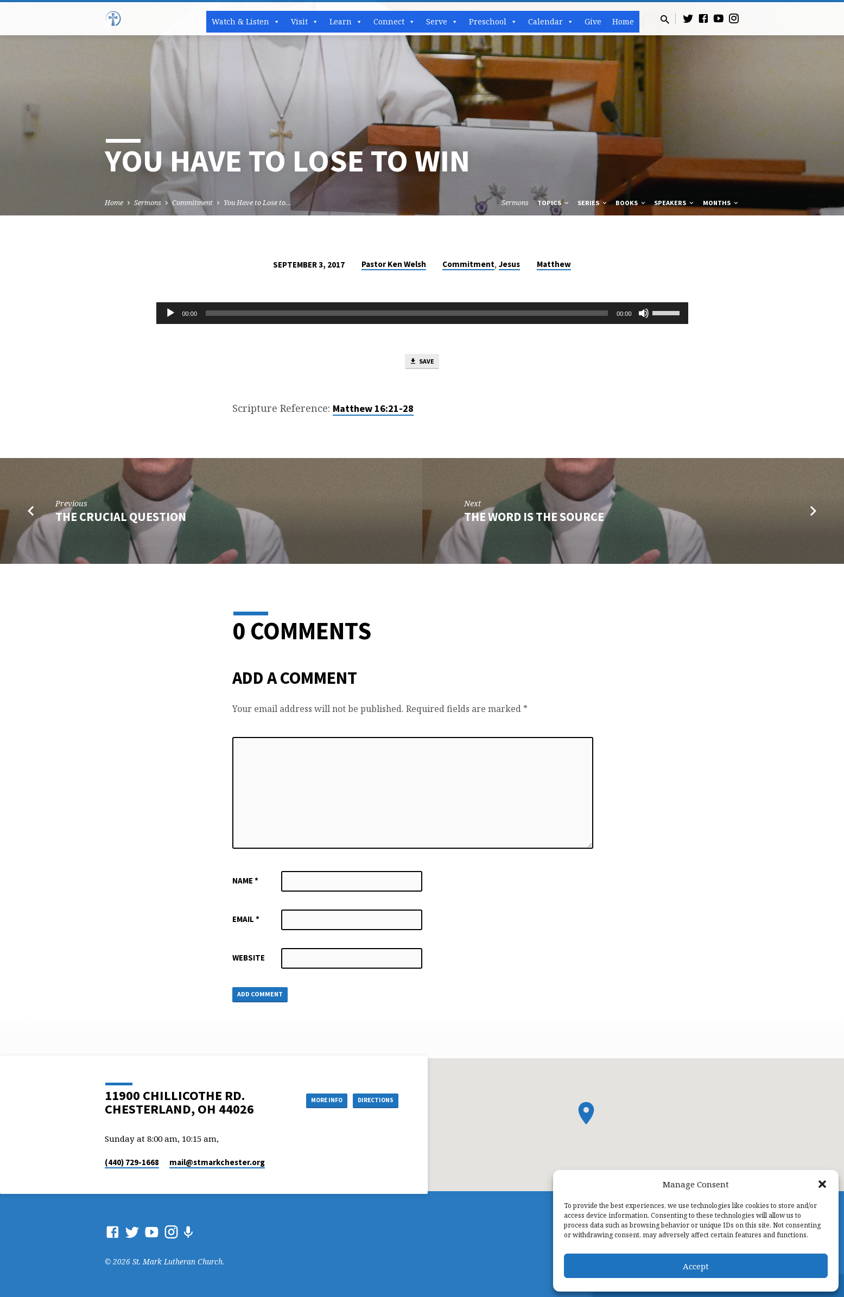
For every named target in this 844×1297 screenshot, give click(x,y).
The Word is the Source (534, 519)
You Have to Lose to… (257, 202)
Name (245, 884)
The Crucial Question (120, 519)
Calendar (551, 22)
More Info (310, 1099)
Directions (371, 1099)
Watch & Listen (246, 22)
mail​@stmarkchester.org (217, 1162)
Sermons (147, 202)
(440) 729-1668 (132, 1162)
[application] (422, 313)
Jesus (509, 264)
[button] (822, 1184)
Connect (394, 22)
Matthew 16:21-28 (373, 412)
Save (422, 363)
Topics (553, 203)
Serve (442, 22)
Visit (305, 22)
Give (593, 21)
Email (245, 922)
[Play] (170, 313)
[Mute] (643, 313)
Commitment (192, 202)
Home (623, 21)
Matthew (554, 264)
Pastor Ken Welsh (393, 264)
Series (593, 203)
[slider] (407, 313)
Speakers (674, 203)
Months (721, 203)
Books (631, 203)
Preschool (493, 22)
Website (248, 961)
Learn (346, 22)
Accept (696, 1266)
